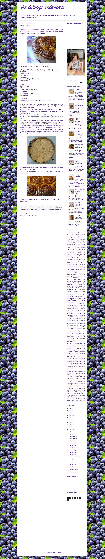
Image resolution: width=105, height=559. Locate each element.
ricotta (71, 353)
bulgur (81, 242)
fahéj (70, 264)
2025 (70, 408)
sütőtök (76, 365)
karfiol (70, 292)
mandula (80, 316)
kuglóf (81, 307)
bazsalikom (82, 239)
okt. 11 (73, 459)
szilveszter (71, 369)
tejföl (70, 373)
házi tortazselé (78, 279)
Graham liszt (79, 276)
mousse (75, 326)
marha (74, 318)
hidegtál (69, 281)
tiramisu (74, 379)
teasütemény (75, 371)
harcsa (81, 277)
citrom (68, 249)
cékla (76, 245)
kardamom (82, 291)
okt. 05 (73, 464)
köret (75, 305)
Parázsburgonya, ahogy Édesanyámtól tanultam (79, 147)
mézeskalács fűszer (71, 325)
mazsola (81, 320)
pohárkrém (70, 350)
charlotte (81, 245)
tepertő (81, 378)
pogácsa (79, 348)
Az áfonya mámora (41, 8)
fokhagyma (70, 269)
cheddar (69, 247)
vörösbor (77, 395)
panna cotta (70, 336)
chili (82, 247)
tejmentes (76, 373)
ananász (81, 232)
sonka (74, 361)
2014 (70, 434)
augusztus (73, 472)
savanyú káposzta (79, 358)
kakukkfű (80, 284)
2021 (70, 417)
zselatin (78, 400)
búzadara (83, 244)
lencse (81, 310)
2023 (70, 413)
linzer (79, 313)
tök (78, 385)
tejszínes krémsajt (74, 375)
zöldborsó (80, 398)
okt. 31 (73, 443)
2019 (70, 422)
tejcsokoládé (82, 371)
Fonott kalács (78, 215)
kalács (68, 286)
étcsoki (69, 262)
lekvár (68, 310)
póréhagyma (77, 350)
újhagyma (76, 390)
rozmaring (75, 354)
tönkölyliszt (81, 386)
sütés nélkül (69, 365)
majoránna (82, 315)
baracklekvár (70, 237)
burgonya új (76, 244)
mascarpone (71, 320)
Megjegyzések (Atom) (32, 216)
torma (81, 383)
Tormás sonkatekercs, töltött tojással (78, 162)
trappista (69, 388)
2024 (70, 410)
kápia (68, 287)
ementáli (74, 261)
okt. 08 (73, 462)
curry (82, 249)
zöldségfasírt (70, 400)
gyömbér (69, 277)
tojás (73, 381)
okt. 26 (73, 447)
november (73, 438)
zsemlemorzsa (72, 401)
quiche (83, 350)
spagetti (68, 363)
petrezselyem (70, 345)
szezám (69, 368)
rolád (77, 353)
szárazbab (82, 365)
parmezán (69, 341)
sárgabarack (82, 356)
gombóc (75, 274)
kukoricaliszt (75, 308)
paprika (79, 336)
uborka (81, 388)
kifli (68, 300)
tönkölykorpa (74, 386)
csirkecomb (71, 252)
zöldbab (73, 398)
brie (77, 241)
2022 (70, 415)
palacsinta (80, 335)
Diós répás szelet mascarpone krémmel (79, 176)
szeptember (73, 469)
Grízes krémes (78, 202)
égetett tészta (73, 259)
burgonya (69, 244)
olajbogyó (76, 331)
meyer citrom (80, 323)
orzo (78, 333)
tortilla (74, 385)
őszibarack (82, 333)
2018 (70, 424)
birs (70, 241)
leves (74, 312)
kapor (73, 287)
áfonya (69, 232)
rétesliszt (39, 209)
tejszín (82, 373)
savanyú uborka (70, 360)
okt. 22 (73, 452)
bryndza (75, 242)
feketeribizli (76, 267)
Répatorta (77, 104)
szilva (75, 368)
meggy (77, 322)
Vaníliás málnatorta (79, 189)
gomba (69, 274)
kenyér (76, 296)
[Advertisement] (76, 523)
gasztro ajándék (81, 271)
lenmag (68, 312)
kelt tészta (29, 209)
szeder (75, 366)
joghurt (68, 282)
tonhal (76, 383)
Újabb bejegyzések (25, 213)
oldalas (81, 331)
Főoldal (41, 213)
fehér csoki (69, 266)
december (73, 436)
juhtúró (74, 282)
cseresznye (69, 251)
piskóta (79, 345)
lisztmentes (69, 315)
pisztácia (69, 346)
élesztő (68, 261)
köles (81, 303)
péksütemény (78, 343)
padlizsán (71, 335)
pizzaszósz (69, 348)
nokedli (81, 330)
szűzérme (83, 369)
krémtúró (76, 307)
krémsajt (69, 307)
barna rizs (78, 237)
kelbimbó (69, 294)
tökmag (68, 386)
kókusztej (75, 302)
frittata (78, 269)
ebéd (73, 257)
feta (81, 267)
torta (68, 385)
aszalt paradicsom (75, 234)
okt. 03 (73, 466)
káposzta (80, 287)
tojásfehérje (79, 381)
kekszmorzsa (80, 292)
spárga (74, 363)
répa (76, 351)
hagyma (75, 277)
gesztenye (71, 272)
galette (73, 271)
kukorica (69, 308)
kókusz (69, 302)
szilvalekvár (82, 368)
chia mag (77, 247)
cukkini (75, 249)
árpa (68, 234)
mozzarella (82, 326)
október (72, 441)
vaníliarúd (75, 393)
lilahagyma (70, 313)
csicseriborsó (77, 251)
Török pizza (78, 131)
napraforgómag (79, 328)
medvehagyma (70, 321)
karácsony (70, 289)
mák (70, 316)
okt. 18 (73, 454)
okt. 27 (73, 445)
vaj (78, 392)
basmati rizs (73, 239)
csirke (83, 251)
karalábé (75, 291)
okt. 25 (73, 450)
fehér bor (81, 264)
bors (74, 241)
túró (75, 388)
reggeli (70, 351)
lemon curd (74, 310)
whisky (81, 395)
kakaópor (70, 284)
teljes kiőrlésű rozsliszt (72, 378)
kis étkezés (34, 209)
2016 (70, 429)
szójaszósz (77, 369)
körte (81, 305)
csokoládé (79, 254)
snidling (69, 361)
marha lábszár (80, 318)
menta (73, 323)
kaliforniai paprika (78, 286)
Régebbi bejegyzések (57, 213)
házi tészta (69, 279)
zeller (68, 398)
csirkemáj (80, 252)
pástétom (76, 341)
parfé (82, 340)
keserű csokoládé (76, 298)
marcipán (69, 318)
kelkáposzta (76, 294)
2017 (70, 427)
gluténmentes (80, 272)
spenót (80, 363)
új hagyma (69, 390)
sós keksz (79, 361)
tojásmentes (70, 383)
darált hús (70, 256)
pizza (81, 346)
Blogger (60, 552)
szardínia (70, 366)
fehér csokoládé (76, 266)
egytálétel (80, 259)
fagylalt (83, 262)
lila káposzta (80, 312)
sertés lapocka (79, 360)
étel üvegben (76, 262)
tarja (69, 371)
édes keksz (82, 257)
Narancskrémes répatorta (79, 90)
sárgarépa (71, 358)
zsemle (83, 400)
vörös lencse (70, 395)
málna (74, 316)
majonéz (75, 315)
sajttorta (74, 356)
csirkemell (69, 254)
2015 (70, 431)
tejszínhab (82, 375)
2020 (70, 420)
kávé (75, 292)
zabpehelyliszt (58, 209)
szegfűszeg (81, 366)
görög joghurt (70, 276)
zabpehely (69, 397)
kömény (69, 305)
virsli (82, 393)
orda (75, 333)
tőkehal (81, 385)
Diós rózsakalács (27, 26)
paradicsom (70, 338)
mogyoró (80, 325)
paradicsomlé (75, 340)
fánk (76, 264)
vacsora (71, 392)
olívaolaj (69, 333)
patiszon (81, 341)
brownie (68, 242)
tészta (68, 379)
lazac (82, 308)
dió (25, 209)
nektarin (76, 330)
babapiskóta (69, 236)
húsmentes (77, 281)
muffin (71, 328)
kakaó (81, 282)
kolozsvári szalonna (72, 303)
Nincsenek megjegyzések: (47, 207)
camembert (71, 245)
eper (81, 261)
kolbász (81, 302)
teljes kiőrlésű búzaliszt (49, 209)
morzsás (69, 326)
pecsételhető (69, 343)
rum (43, 209)
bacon (79, 236)
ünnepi (82, 390)
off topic (69, 331)
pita (75, 346)
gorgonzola (81, 274)
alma (75, 232)
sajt (68, 356)
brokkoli (81, 241)
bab (82, 234)
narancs (69, 330)
